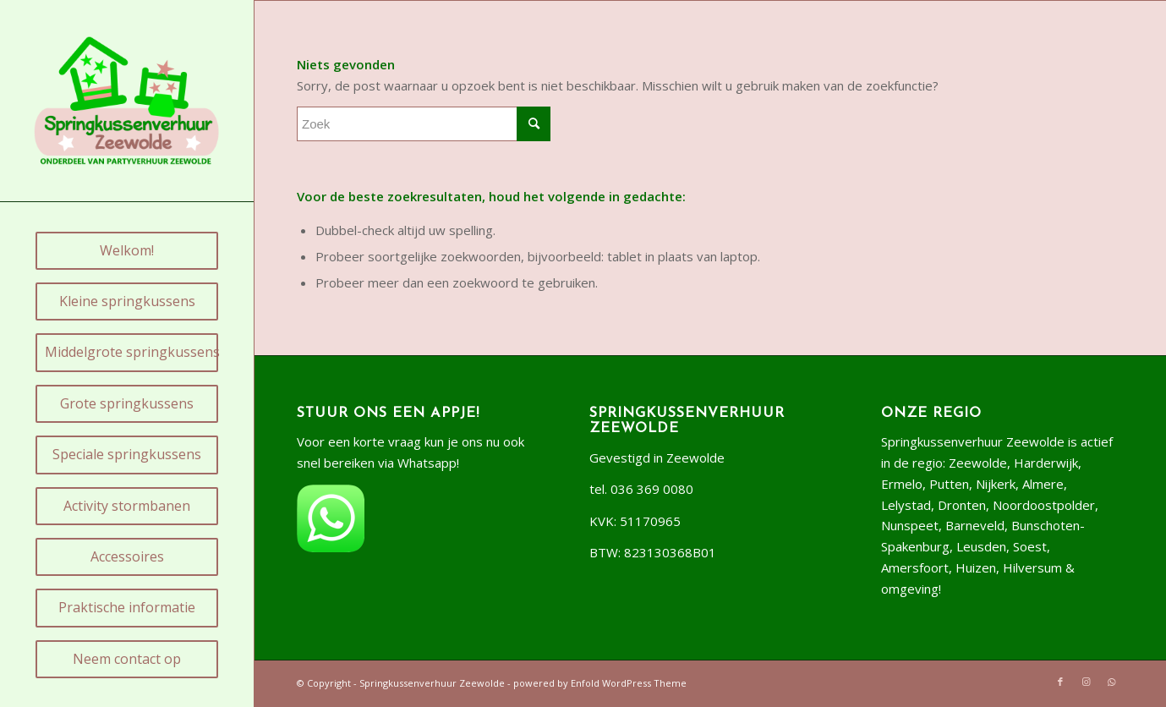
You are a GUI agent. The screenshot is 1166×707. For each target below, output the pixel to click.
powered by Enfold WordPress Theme (600, 683)
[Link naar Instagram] (1085, 681)
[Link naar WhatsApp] (1111, 681)
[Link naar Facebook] (1060, 681)
